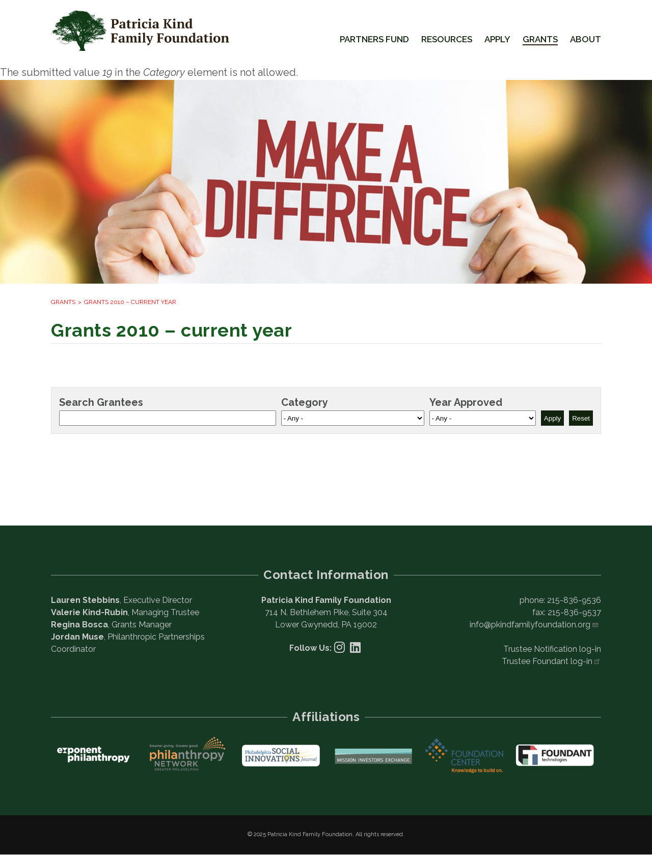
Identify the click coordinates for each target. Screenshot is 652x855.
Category (304, 402)
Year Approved (465, 402)
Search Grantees (101, 402)
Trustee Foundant (551, 661)
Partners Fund (374, 39)
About (585, 39)
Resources (446, 39)
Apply (497, 39)
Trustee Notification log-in (552, 649)
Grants (540, 39)
